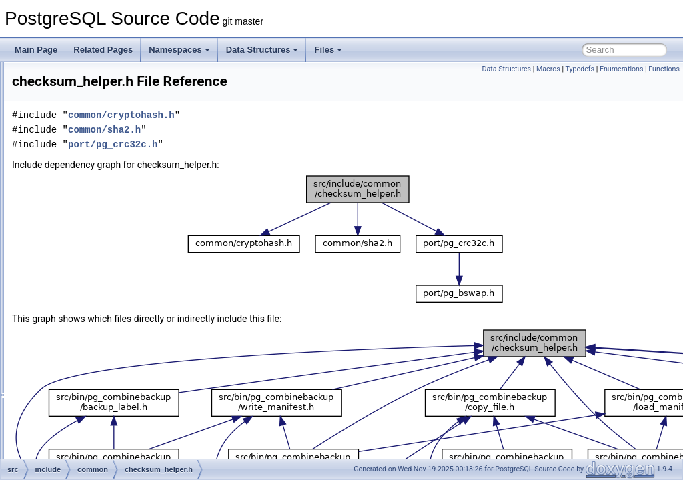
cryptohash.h (99, 340)
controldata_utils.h (108, 325)
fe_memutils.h (101, 354)
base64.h (92, 237)
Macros (548, 69)
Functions (664, 69)
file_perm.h (95, 369)
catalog (78, 178)
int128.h (90, 457)
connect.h (93, 310)
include (67, 105)
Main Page (36, 50)
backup (78, 149)
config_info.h (98, 296)
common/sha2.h (271, 129)
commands (85, 193)
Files (328, 50)
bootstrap (82, 164)
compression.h (102, 281)
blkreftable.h (97, 252)
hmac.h (89, 428)
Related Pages (103, 50)
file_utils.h (93, 384)
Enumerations (622, 69)
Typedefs (579, 69)
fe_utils (67, 90)
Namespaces (179, 50)
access (77, 120)
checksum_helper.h (110, 266)
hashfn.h (91, 398)
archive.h (92, 222)
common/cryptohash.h (288, 115)
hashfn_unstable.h (108, 413)
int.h (83, 442)
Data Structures (262, 50)
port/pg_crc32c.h (279, 144)
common (70, 76)
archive (78, 134)
